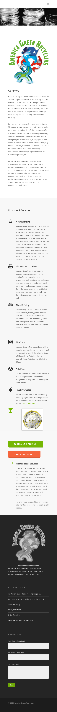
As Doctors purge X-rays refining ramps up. (24, 594)
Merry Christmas (14, 610)
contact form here (28, 403)
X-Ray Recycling (14, 604)
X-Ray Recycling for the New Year (20, 620)
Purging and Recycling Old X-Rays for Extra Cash (26, 599)
